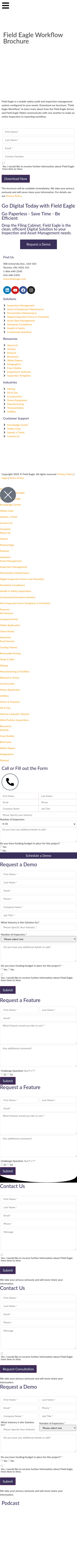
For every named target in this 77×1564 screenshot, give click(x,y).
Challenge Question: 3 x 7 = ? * (18, 1070)
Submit (8, 990)
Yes (5, 846)
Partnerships (7, 544)
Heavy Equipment (10, 689)
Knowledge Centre (10, 504)
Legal (4, 477)
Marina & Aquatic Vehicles (14, 713)
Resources (5, 726)
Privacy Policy (14, 195)
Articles (4, 729)
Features (5, 609)
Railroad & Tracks (9, 677)
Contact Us (6, 522)
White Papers (7, 748)
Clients (4, 538)
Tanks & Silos (7, 659)
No (4, 850)
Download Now (15, 179)
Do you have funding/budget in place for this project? (30, 843)
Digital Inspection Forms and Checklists (22, 578)
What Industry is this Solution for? (20, 922)
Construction (7, 683)
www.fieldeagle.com (14, 278)
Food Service (7, 641)
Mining (4, 665)
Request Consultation (18, 1369)
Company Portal (9, 619)
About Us (5, 532)
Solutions (5, 557)
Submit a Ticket (8, 516)
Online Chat (6, 510)
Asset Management (11, 560)
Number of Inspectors (12, 819)
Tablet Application (10, 625)
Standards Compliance (12, 584)
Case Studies (7, 735)
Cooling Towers (8, 647)
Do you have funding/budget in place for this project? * (31, 965)
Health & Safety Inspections (15, 590)
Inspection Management (13, 566)
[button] (38, 529)
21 (5, 1074)
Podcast (4, 550)
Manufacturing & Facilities (14, 671)
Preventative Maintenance (14, 572)
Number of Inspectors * (14, 934)
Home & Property (10, 701)
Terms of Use (16, 477)
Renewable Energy (10, 653)
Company (5, 528)
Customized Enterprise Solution (18, 597)
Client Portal (7, 631)
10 (11, 1074)
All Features (6, 613)
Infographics (7, 754)
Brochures (5, 741)
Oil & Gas (5, 707)
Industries (5, 637)
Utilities (4, 695)
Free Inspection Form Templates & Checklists (25, 603)
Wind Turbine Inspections (14, 719)
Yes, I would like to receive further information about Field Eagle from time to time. (38, 167)
